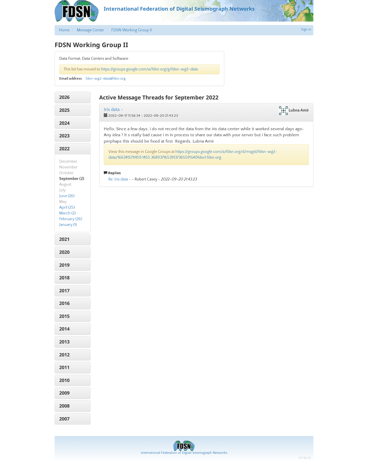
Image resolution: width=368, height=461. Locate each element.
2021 (64, 239)
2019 (64, 265)
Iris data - (113, 109)
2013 (64, 342)
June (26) (66, 196)
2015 (64, 316)
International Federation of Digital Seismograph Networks (184, 453)
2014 (64, 329)
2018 (64, 277)
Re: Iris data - (119, 179)
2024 (64, 123)
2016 (64, 303)
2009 (64, 393)
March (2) (67, 213)
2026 (64, 97)
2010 (64, 380)
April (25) (67, 207)
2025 (64, 110)
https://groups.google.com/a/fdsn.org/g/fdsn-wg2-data (149, 69)
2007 (64, 419)
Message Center (90, 30)
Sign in (306, 29)
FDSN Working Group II (131, 30)
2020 (64, 252)
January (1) (68, 224)
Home (64, 30)
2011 (64, 367)
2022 (64, 148)
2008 (64, 406)
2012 (64, 354)
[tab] (72, 97)
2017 (64, 290)
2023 (64, 135)
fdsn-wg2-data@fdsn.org (106, 78)
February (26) (70, 219)
